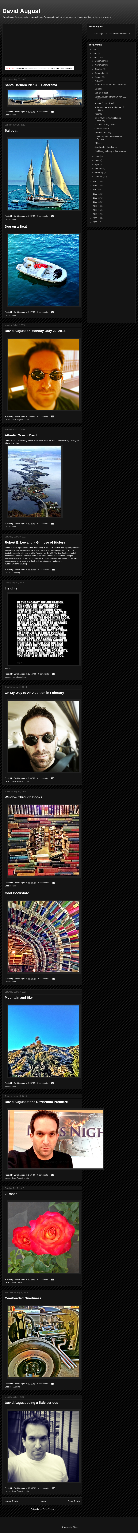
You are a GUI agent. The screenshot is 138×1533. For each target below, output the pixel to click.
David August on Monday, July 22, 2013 (35, 331)
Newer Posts (11, 1501)
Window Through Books (23, 797)
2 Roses (11, 1194)
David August (21, 11)
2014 (95, 53)
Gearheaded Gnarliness (23, 1298)
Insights (11, 588)
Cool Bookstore (17, 893)
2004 (95, 214)
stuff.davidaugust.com (66, 17)
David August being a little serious (31, 1403)
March (98, 168)
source (8, 668)
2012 (95, 181)
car (13, 1387)
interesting (16, 572)
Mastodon (113, 33)
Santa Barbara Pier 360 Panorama (31, 85)
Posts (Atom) (48, 1509)
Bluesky (126, 33)
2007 (95, 202)
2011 (95, 185)
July (97, 81)
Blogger (76, 1527)
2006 (95, 206)
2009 (95, 194)
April (97, 164)
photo (14, 115)
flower (14, 1282)
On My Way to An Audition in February (34, 693)
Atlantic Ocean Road (21, 435)
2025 (95, 49)
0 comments (42, 112)
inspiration (16, 677)
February (99, 172)
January (99, 176)
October (99, 69)
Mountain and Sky (19, 997)
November (100, 65)
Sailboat (11, 130)
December (100, 61)
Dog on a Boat (16, 226)
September (100, 73)
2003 (95, 218)
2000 (95, 222)
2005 (95, 210)
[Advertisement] (27, 45)
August (98, 77)
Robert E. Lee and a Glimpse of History (35, 542)
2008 (95, 198)
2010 (95, 189)
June (97, 156)
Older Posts (74, 1501)
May (97, 160)
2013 (95, 57)
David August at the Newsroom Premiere (36, 1102)
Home (43, 1501)
